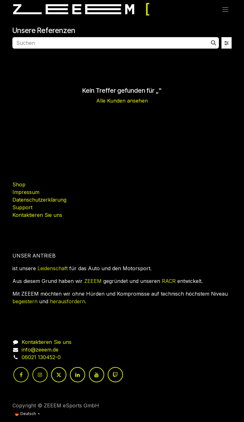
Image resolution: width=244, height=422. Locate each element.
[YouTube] (96, 374)
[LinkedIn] (77, 374)
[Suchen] (213, 43)
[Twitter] (58, 374)
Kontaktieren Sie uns (37, 215)
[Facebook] (21, 374)
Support (22, 207)
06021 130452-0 (41, 357)
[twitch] (115, 374)
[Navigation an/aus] (225, 9)
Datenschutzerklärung (39, 200)
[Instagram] (40, 374)
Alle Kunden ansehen (122, 100)
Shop (18, 184)
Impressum (25, 192)
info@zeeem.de (40, 349)
